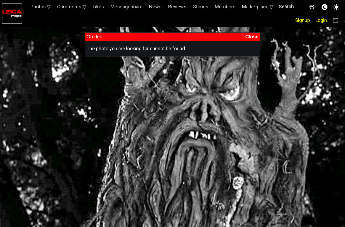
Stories (200, 6)
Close (251, 36)
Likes (98, 6)
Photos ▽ (40, 6)
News (155, 6)
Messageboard (127, 6)
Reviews (177, 6)
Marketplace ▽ (257, 6)
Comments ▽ (71, 6)
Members (225, 6)
